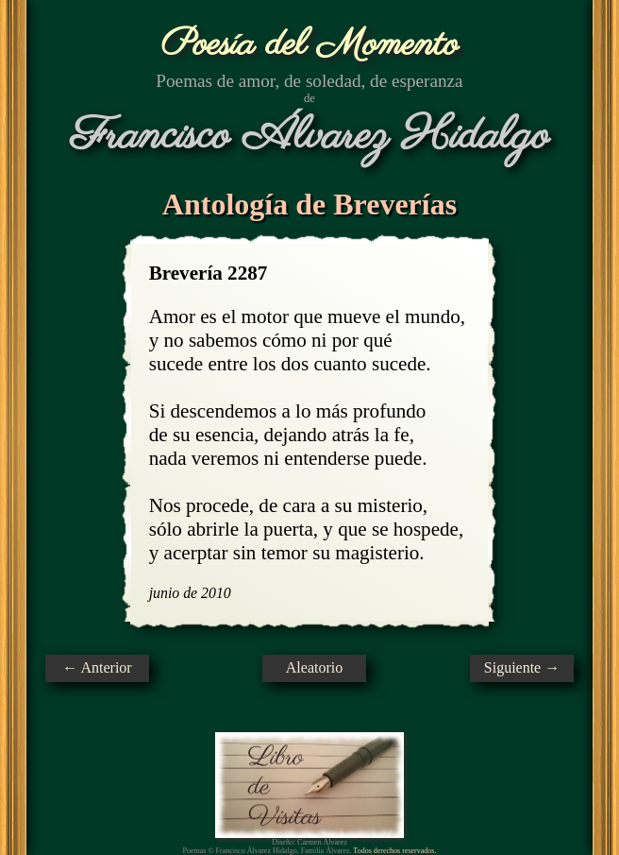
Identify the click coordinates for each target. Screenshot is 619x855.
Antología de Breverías (309, 204)
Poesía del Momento (310, 45)
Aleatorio (314, 667)
